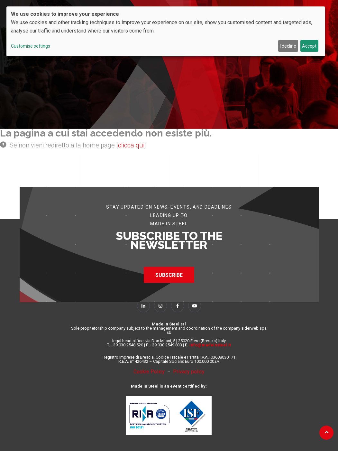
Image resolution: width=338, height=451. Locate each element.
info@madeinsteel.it (210, 345)
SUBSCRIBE (169, 275)
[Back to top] (326, 432)
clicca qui (131, 145)
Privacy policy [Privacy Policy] (189, 372)
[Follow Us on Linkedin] (143, 305)
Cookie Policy (150, 372)
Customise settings (30, 46)
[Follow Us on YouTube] (194, 305)
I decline (288, 46)
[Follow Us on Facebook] (177, 305)
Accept (309, 46)
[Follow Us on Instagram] (160, 305)
